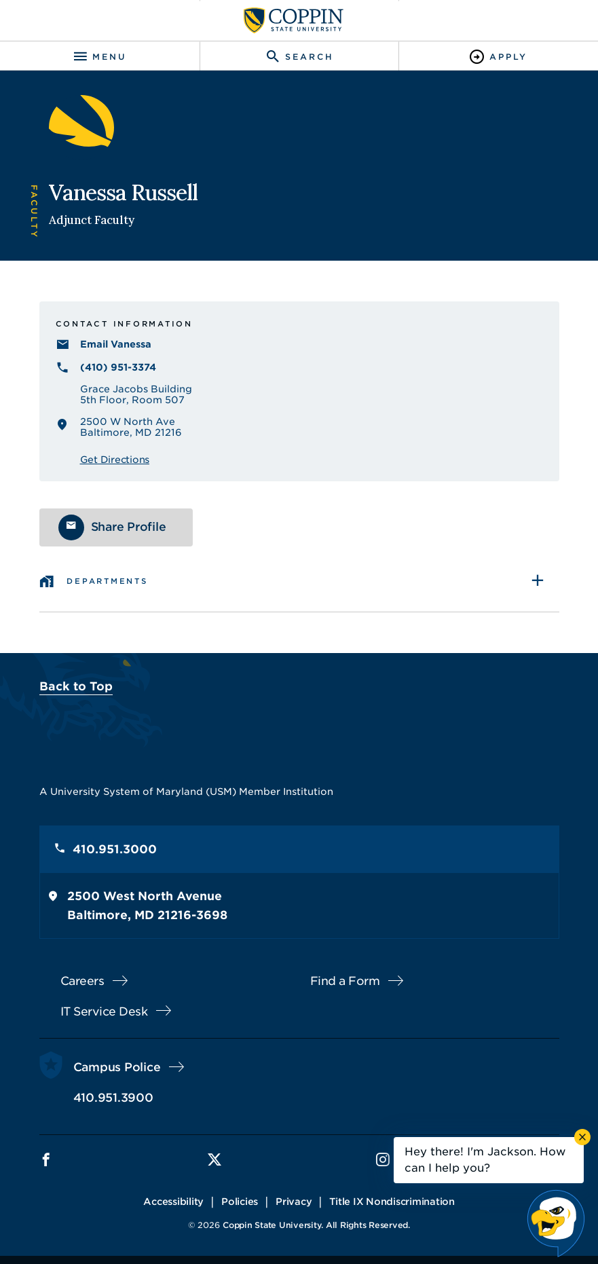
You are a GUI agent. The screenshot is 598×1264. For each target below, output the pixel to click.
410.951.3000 (115, 849)
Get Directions (115, 459)
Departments (107, 581)
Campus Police (117, 1067)
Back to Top (76, 686)
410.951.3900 (113, 1097)
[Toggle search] (299, 56)
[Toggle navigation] (100, 56)
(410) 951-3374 (118, 367)
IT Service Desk (104, 1011)
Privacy (294, 1201)
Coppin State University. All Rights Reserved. (316, 1225)
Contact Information (124, 324)
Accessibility (173, 1201)
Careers (82, 981)
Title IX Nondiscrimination (392, 1201)
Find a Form (345, 981)
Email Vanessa (115, 344)
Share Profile (128, 527)
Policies (239, 1201)
